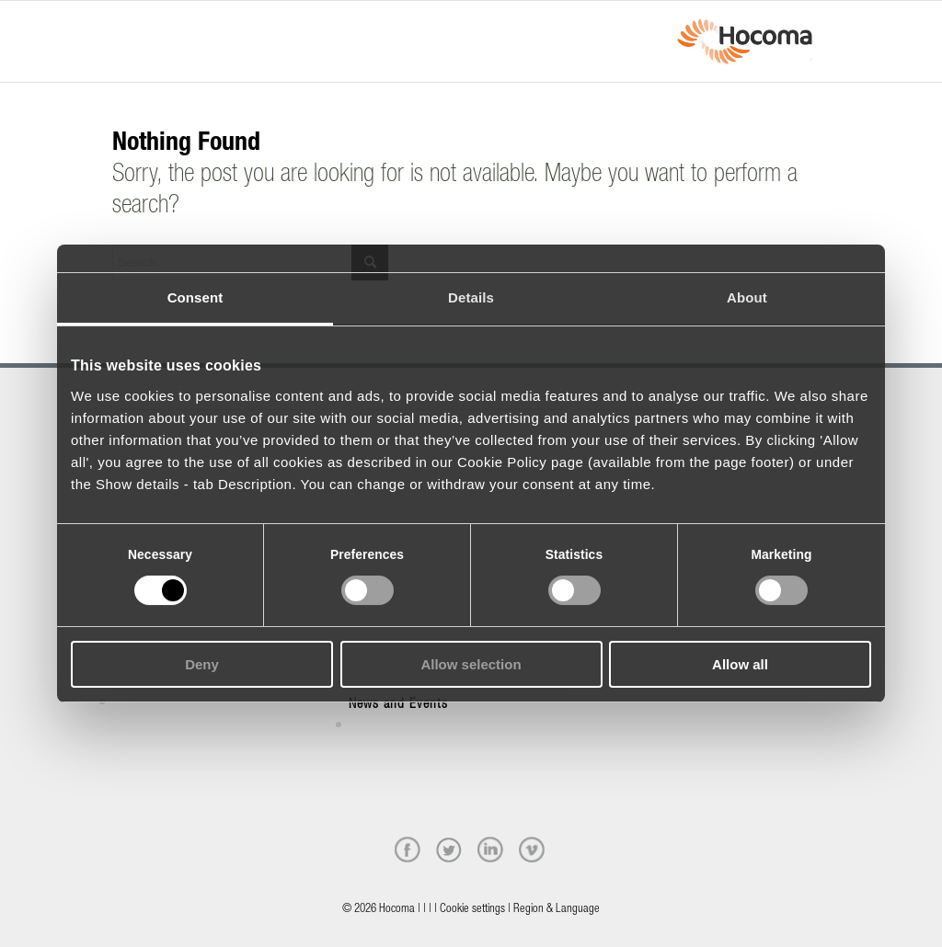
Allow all (740, 664)
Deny (202, 664)
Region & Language (556, 910)
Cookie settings (472, 910)
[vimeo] (531, 849)
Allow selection (470, 664)
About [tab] (747, 297)
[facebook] (407, 849)
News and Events (398, 705)
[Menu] (117, 25)
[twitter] (449, 849)
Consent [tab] (195, 297)
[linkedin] (490, 849)
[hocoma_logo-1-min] (745, 41)
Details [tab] (471, 297)
